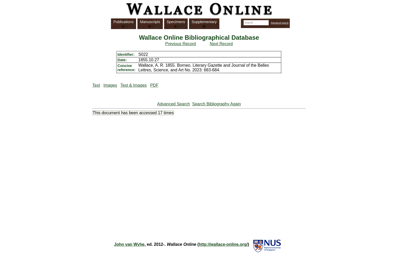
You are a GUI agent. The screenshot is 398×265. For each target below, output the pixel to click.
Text (96, 85)
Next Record (221, 44)
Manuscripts (150, 22)
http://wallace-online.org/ (223, 244)
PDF (154, 85)
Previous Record (180, 44)
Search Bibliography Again (216, 104)
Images (110, 85)
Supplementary (204, 22)
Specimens (176, 22)
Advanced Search (173, 104)
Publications (124, 22)
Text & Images (133, 85)
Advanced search (280, 22)
